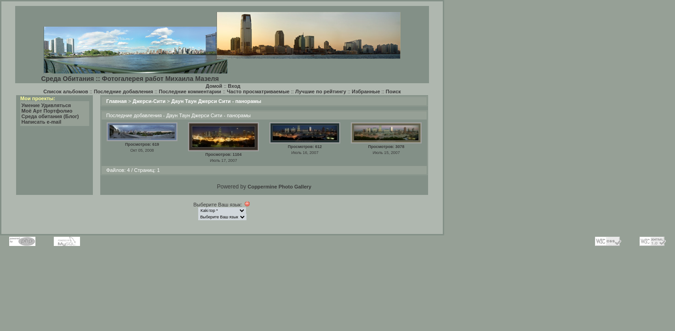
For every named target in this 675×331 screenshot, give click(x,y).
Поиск (393, 91)
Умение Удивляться (46, 105)
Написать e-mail (42, 122)
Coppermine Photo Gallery (279, 186)
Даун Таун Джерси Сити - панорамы (217, 101)
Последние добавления (123, 91)
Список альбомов (65, 91)
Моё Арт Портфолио (47, 111)
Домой (214, 86)
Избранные (366, 91)
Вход (234, 86)
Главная (116, 101)
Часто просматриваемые (258, 91)
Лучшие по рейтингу (320, 91)
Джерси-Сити (149, 101)
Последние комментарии (190, 91)
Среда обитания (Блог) (50, 116)
